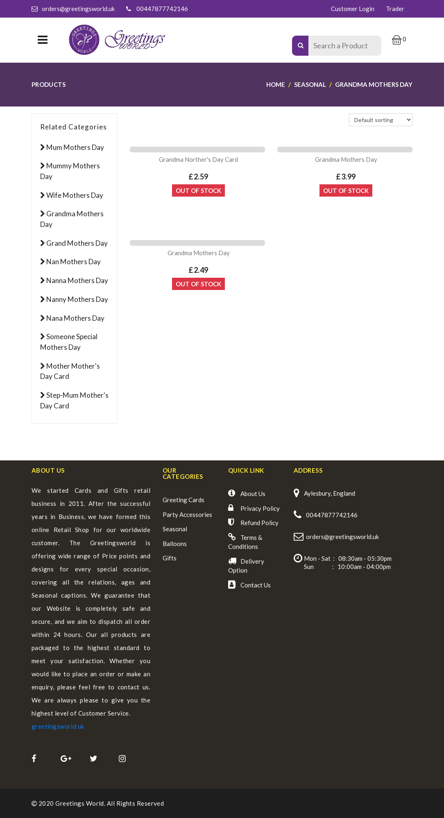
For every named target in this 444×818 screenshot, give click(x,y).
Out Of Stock (198, 190)
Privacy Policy (260, 508)
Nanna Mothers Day (77, 280)
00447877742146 (162, 8)
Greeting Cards (183, 499)
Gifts (170, 558)
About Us (252, 493)
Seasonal (175, 528)
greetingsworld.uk (58, 726)
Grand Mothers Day (77, 243)
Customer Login (352, 8)
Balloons (175, 543)
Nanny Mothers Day (77, 299)
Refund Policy (259, 522)
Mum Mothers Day (75, 147)
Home (275, 84)
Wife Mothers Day (74, 195)
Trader (395, 8)
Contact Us (255, 585)
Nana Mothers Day (75, 318)
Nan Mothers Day (73, 261)
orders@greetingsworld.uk (78, 8)
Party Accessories (187, 514)
